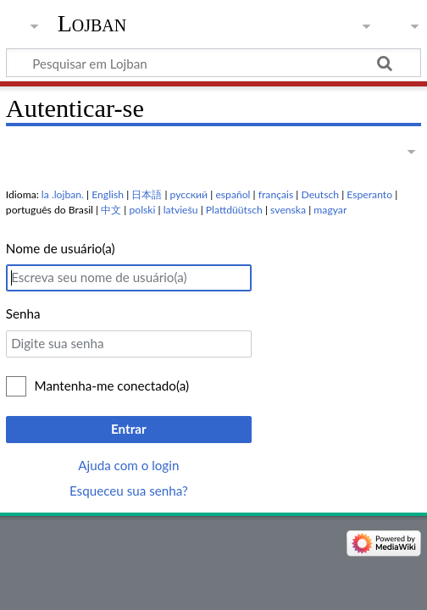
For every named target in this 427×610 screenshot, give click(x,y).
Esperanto (369, 194)
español (232, 194)
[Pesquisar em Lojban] (213, 62)
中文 (111, 209)
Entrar (129, 428)
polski (143, 209)
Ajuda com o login (128, 465)
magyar (330, 209)
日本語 (146, 194)
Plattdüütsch (234, 209)
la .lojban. (63, 194)
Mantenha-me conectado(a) (112, 385)
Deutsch (321, 194)
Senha (23, 313)
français (275, 194)
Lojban (92, 23)
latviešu (181, 209)
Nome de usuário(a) (60, 248)
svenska (288, 209)
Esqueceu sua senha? (128, 490)
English (108, 194)
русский (189, 194)
